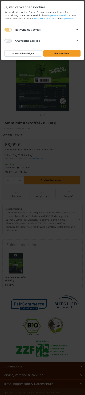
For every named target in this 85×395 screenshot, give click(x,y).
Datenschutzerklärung (45, 18)
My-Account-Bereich (58, 15)
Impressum (67, 18)
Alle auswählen (62, 53)
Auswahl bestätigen (23, 53)
